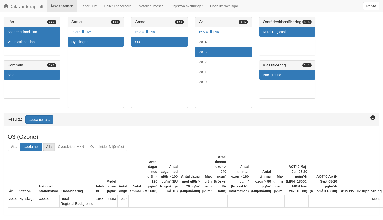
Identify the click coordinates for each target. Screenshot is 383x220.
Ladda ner (31, 147)
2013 (203, 52)
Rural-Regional (274, 32)
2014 (203, 42)
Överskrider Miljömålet (107, 147)
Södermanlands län (22, 32)
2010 (203, 82)
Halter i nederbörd (117, 6)
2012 (203, 62)
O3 (137, 42)
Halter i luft (88, 6)
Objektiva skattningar (187, 6)
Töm (86, 32)
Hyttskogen (80, 42)
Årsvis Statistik (62, 6)
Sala (11, 75)
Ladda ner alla (39, 119)
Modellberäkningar (224, 6)
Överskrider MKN (71, 147)
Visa (14, 147)
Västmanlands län (21, 42)
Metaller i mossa (151, 6)
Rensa (371, 6)
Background (272, 75)
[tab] (191, 119)
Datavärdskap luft (23, 6)
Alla (203, 32)
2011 (203, 72)
